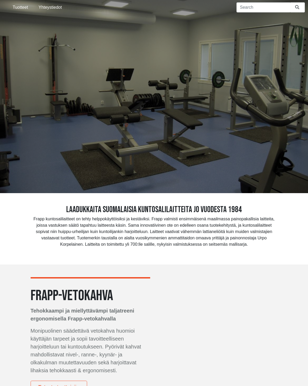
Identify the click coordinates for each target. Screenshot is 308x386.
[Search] (263, 7)
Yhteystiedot (50, 7)
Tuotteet (20, 7)
